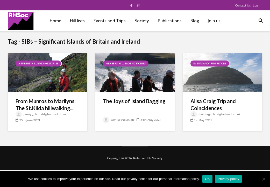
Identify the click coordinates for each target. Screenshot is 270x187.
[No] (263, 179)
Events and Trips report (209, 63)
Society (141, 20)
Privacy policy (228, 179)
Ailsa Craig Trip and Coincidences (213, 104)
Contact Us (243, 5)
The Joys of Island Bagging (134, 101)
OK (207, 179)
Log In (257, 5)
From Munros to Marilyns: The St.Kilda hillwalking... (46, 104)
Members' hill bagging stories (38, 63)
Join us (214, 20)
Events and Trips (110, 20)
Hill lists (77, 20)
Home (55, 20)
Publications (170, 20)
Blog (194, 20)
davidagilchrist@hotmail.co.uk (215, 114)
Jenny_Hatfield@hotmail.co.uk (41, 114)
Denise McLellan (118, 120)
